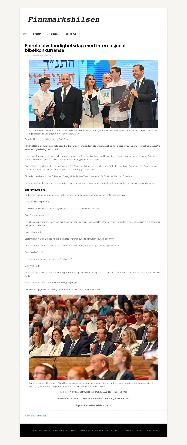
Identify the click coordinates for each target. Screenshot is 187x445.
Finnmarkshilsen (93, 19)
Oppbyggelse (40, 416)
